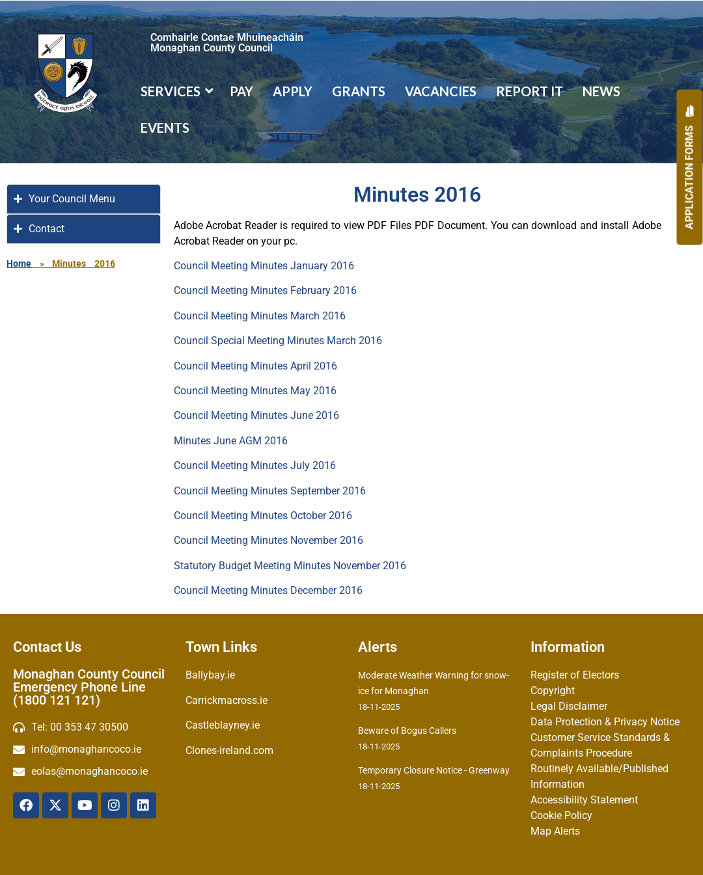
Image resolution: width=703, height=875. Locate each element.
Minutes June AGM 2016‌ (231, 441)
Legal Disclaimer (569, 706)
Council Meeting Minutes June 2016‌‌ (256, 415)
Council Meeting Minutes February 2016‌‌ (265, 290)
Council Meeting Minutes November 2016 (268, 540)
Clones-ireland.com (229, 750)
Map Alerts (555, 831)
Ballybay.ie (210, 675)
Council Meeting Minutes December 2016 (268, 590)
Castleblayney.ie (223, 725)
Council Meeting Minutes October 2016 (263, 515)
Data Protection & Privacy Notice (605, 722)
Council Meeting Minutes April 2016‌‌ (255, 366)
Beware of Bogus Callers (407, 730)
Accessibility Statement (584, 800)
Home (19, 263)
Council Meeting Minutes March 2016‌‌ (260, 316)
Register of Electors (575, 675)
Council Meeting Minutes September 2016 (270, 491)
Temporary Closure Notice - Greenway (434, 770)
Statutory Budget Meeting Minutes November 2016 (290, 565)
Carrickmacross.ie (227, 700)
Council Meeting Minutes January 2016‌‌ (264, 266)
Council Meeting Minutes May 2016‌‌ (255, 390)
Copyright (553, 690)
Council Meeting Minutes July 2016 (255, 465)
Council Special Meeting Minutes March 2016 (278, 340)
